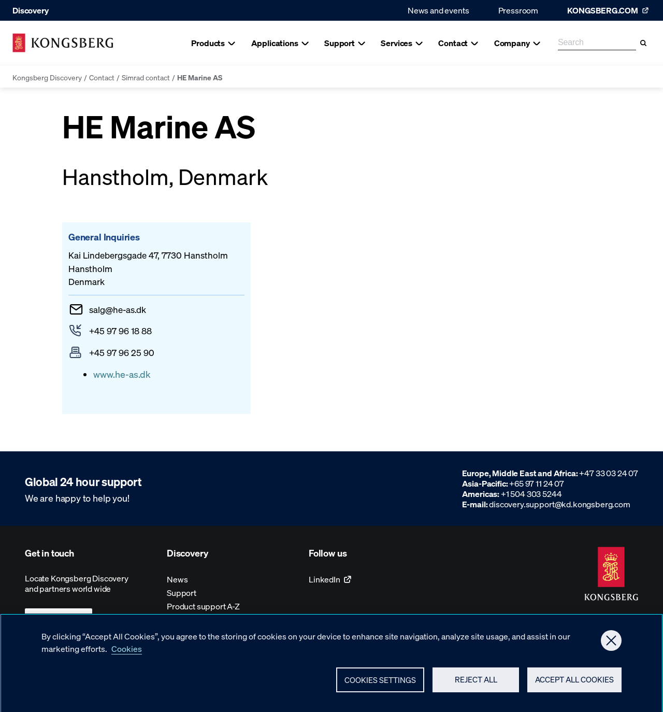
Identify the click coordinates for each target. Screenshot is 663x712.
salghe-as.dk (117, 309)
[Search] (643, 43)
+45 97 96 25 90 (121, 352)
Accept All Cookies (574, 684)
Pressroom (518, 10)
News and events (438, 10)
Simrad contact (146, 77)
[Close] (611, 644)
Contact (101, 77)
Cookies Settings (380, 684)
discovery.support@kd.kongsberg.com (559, 504)
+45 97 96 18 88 (120, 330)
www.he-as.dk (122, 374)
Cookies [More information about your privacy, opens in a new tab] (126, 652)
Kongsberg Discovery (47, 77)
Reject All (476, 684)
